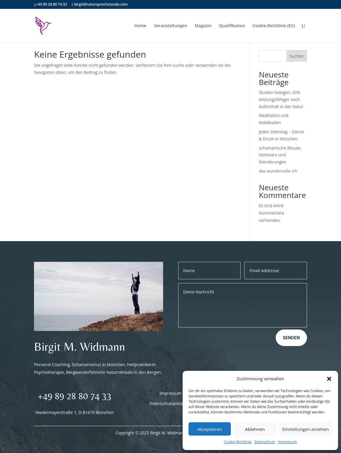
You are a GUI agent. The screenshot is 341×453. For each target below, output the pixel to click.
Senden (291, 337)
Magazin (203, 26)
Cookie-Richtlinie (237, 441)
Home (140, 26)
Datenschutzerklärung (170, 403)
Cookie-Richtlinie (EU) (274, 26)
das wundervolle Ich (278, 171)
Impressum (287, 441)
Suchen (297, 56)
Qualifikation (232, 26)
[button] (329, 379)
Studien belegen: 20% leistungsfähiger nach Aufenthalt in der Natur (281, 99)
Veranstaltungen (170, 26)
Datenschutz (264, 441)
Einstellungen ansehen (305, 429)
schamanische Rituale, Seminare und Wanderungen (280, 155)
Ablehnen (255, 429)
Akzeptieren (209, 429)
